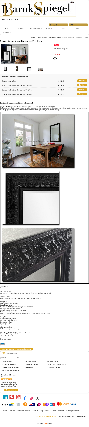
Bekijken (82, 80)
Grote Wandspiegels (9, 364)
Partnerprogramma (72, 411)
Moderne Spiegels (53, 361)
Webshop (33, 37)
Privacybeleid (81, 416)
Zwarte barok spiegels (55, 37)
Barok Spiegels (7, 361)
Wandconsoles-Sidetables (10, 370)
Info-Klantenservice (35, 29)
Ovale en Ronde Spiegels (10, 367)
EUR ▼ (72, 25)
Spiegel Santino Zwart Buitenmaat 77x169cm (17, 90)
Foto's (78, 29)
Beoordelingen (11, 390)
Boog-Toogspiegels (53, 367)
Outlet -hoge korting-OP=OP (56, 364)
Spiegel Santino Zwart (9, 81)
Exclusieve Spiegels (31, 364)
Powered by (44, 423)
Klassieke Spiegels (30, 361)
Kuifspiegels (28, 367)
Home (7, 29)
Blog (63, 29)
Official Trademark (58, 411)
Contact (49, 29)
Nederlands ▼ (54, 25)
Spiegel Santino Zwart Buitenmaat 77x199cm (17, 94)
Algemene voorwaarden (66, 416)
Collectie (21, 29)
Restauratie (7, 33)
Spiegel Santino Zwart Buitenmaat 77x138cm (17, 85)
